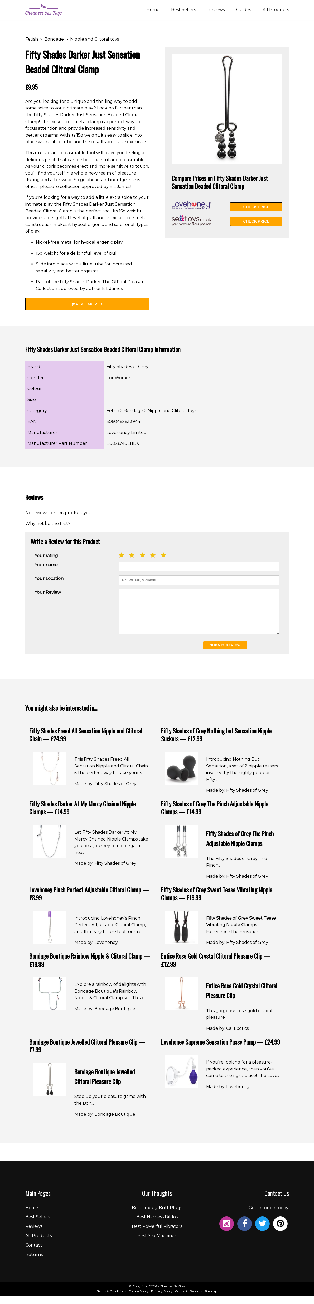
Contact (33, 1252)
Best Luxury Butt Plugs (157, 1215)
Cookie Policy (138, 1299)
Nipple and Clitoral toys (94, 39)
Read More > (87, 304)
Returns (34, 1262)
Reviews (216, 11)
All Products (276, 11)
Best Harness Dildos (157, 1224)
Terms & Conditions (111, 1299)
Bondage (54, 39)
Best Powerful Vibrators (157, 1234)
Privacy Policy (162, 1299)
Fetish (31, 39)
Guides (243, 11)
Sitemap (210, 1299)
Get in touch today (268, 1215)
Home (153, 11)
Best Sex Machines (156, 1243)
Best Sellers (183, 11)
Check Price (256, 207)
